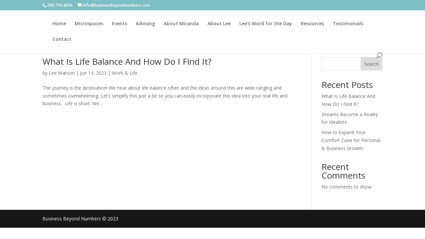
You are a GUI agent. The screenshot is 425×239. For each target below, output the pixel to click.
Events (119, 24)
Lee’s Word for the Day (265, 24)
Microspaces (89, 24)
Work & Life (124, 73)
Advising (145, 24)
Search (371, 64)
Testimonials (348, 24)
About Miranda (181, 24)
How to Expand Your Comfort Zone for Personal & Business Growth (350, 140)
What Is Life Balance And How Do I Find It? (127, 61)
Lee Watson (62, 73)
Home (59, 24)
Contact (61, 39)
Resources (312, 24)
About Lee (219, 24)
